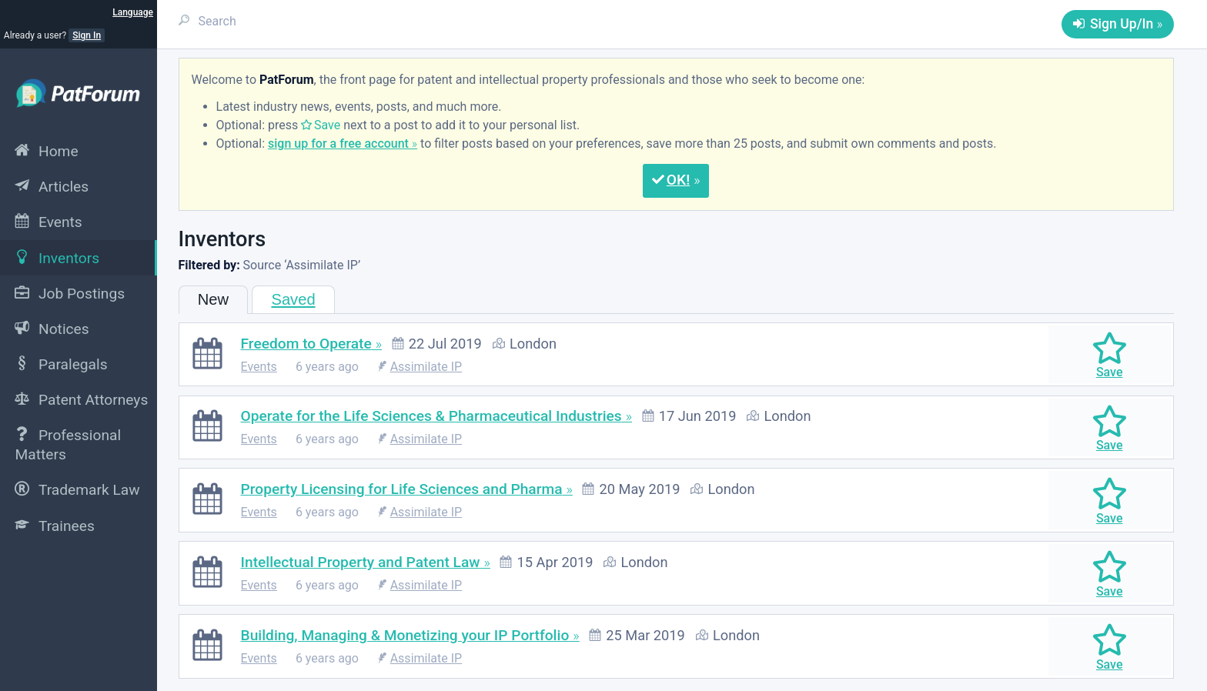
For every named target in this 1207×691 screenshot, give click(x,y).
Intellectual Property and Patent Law (360, 562)
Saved (293, 299)
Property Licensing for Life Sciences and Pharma (402, 489)
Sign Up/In (1121, 24)
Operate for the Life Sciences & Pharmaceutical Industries (431, 416)
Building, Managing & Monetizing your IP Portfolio (405, 635)
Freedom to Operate (306, 343)
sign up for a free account (338, 143)
